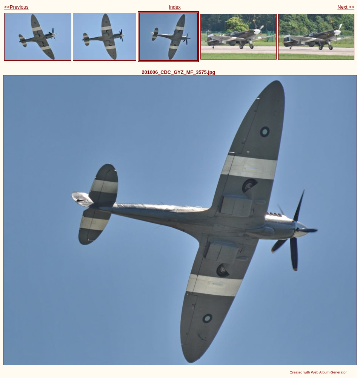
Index (174, 7)
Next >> (345, 7)
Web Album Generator (329, 372)
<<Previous (16, 7)
